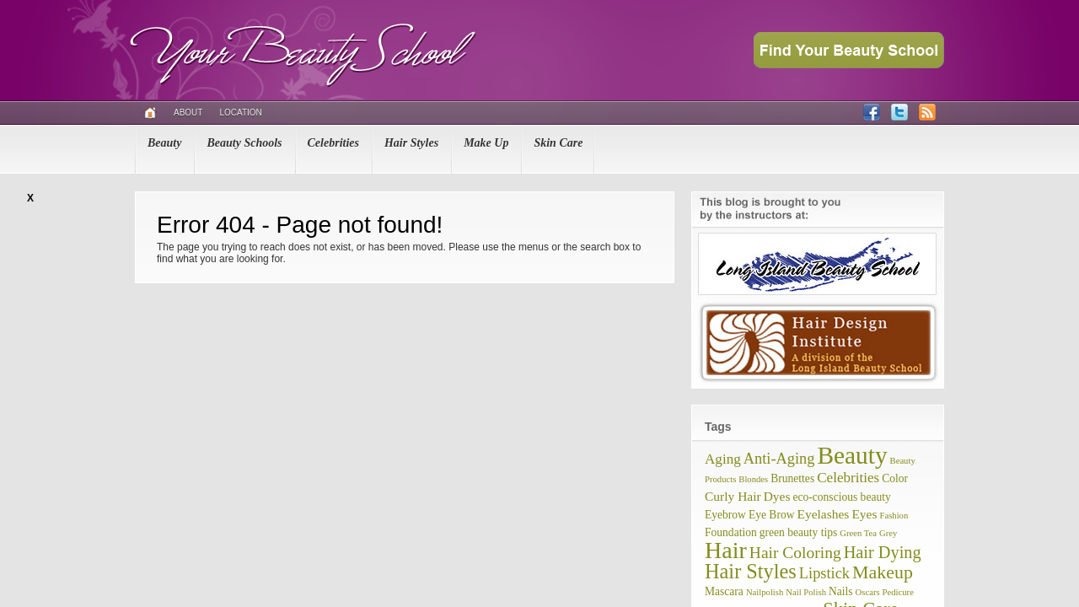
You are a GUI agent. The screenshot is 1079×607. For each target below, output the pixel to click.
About (188, 112)
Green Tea (858, 533)
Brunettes (792, 478)
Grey (888, 533)
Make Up (486, 143)
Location (240, 112)
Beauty (164, 143)
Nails (841, 591)
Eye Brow (772, 514)
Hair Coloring (795, 552)
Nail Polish (806, 592)
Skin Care (558, 143)
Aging (723, 459)
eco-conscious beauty (841, 497)
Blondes (753, 479)
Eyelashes (823, 514)
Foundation (731, 532)
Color (895, 478)
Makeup (882, 572)
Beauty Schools (244, 143)
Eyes (864, 514)
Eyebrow (725, 514)
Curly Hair (733, 496)
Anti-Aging (779, 458)
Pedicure (898, 592)
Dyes (777, 496)
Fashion (894, 515)
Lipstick (824, 573)
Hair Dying (882, 552)
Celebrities (333, 143)
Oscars (868, 592)
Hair (726, 550)
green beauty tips (799, 532)
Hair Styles (411, 143)
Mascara (724, 591)
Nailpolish (764, 592)
